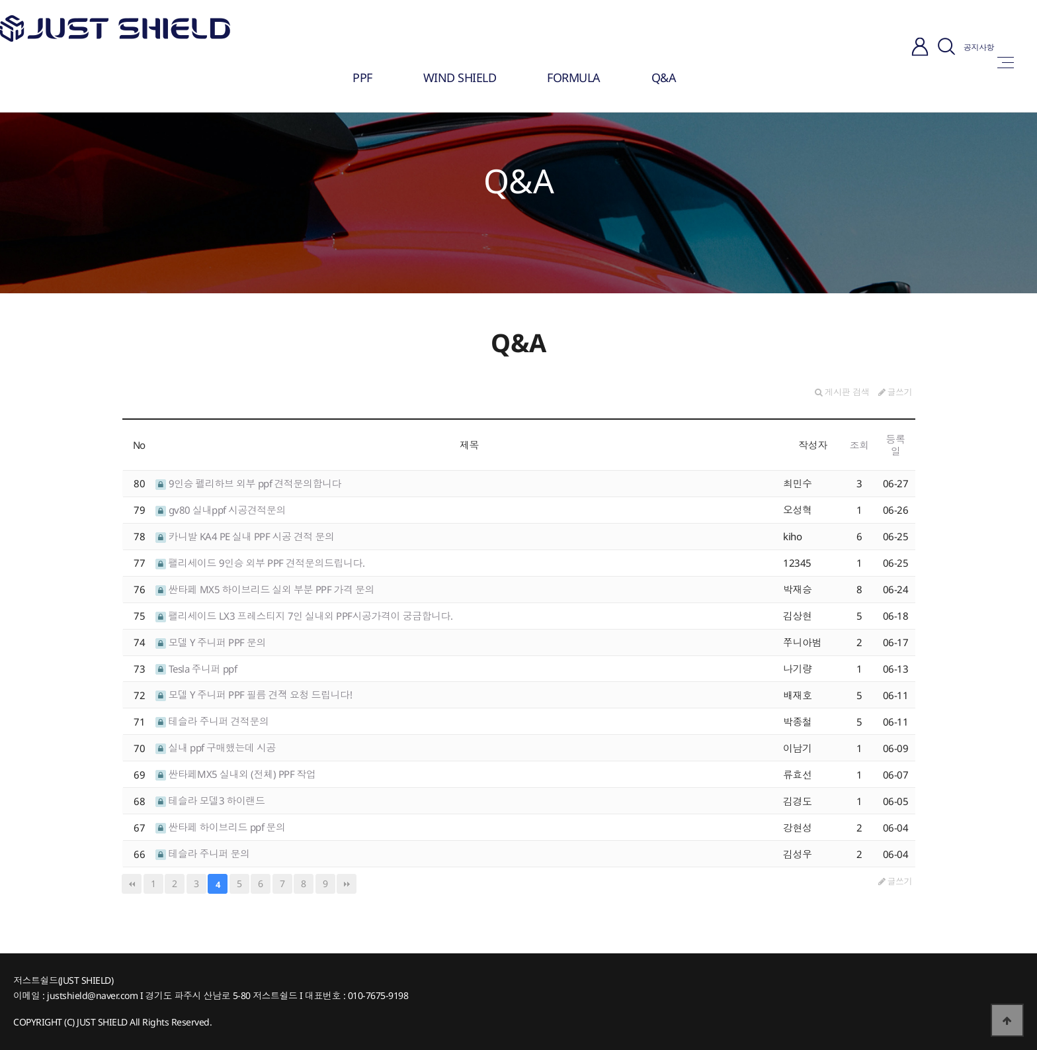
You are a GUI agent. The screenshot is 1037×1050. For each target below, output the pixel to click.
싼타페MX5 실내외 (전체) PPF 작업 (235, 774)
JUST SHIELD (102, 1022)
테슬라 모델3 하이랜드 (210, 800)
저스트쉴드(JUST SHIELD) (63, 980)
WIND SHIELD (460, 77)
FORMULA (574, 77)
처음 (132, 884)
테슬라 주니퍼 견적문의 (212, 721)
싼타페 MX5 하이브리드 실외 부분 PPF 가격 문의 (264, 589)
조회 (859, 445)
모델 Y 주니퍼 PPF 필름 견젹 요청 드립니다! (253, 694)
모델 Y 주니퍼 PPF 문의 (210, 642)
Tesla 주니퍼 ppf (196, 668)
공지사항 (979, 47)
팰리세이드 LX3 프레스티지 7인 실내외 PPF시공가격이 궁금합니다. (304, 615)
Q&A (664, 77)
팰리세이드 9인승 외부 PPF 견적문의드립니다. (260, 562)
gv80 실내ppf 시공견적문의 (220, 509)
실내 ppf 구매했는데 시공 (215, 747)
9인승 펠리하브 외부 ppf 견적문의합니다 (248, 483)
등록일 (895, 444)
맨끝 (346, 884)
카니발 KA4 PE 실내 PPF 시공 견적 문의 (245, 536)
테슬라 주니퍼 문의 (202, 853)
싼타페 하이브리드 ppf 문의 (220, 827)
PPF (362, 77)
